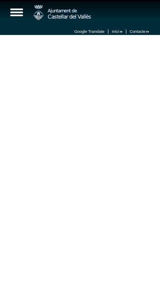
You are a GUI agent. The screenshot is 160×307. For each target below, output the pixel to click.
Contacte (139, 31)
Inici (117, 31)
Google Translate (89, 31)
